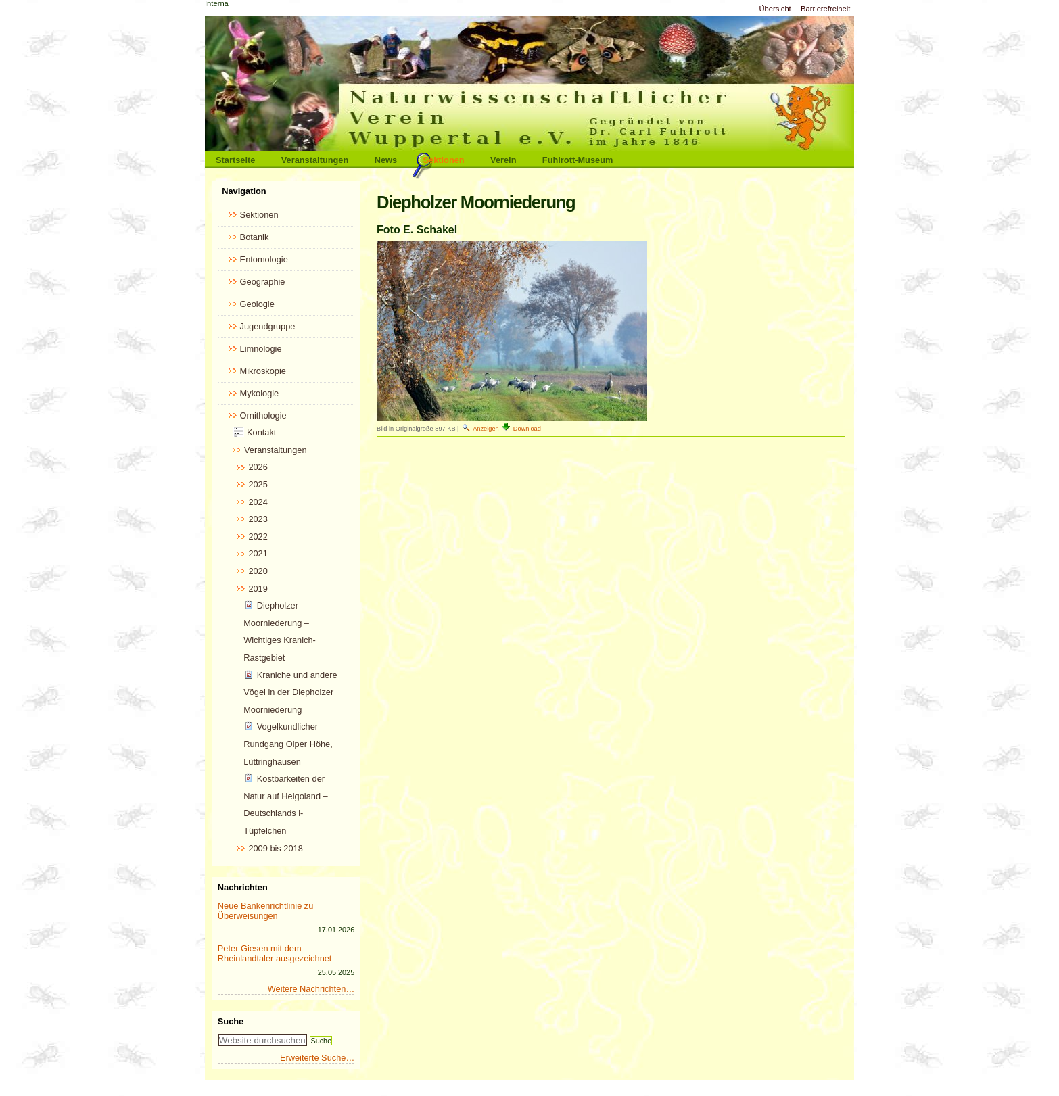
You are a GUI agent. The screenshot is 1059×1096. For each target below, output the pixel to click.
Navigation (244, 191)
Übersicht (775, 9)
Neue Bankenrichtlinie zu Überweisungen (266, 911)
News (386, 160)
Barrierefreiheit (825, 9)
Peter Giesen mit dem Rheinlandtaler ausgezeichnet (275, 953)
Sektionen (444, 160)
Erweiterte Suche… (317, 1058)
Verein (503, 160)
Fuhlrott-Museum (577, 160)
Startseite (235, 160)
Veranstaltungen (315, 160)
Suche (230, 1021)
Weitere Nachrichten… (311, 989)
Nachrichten (243, 887)
